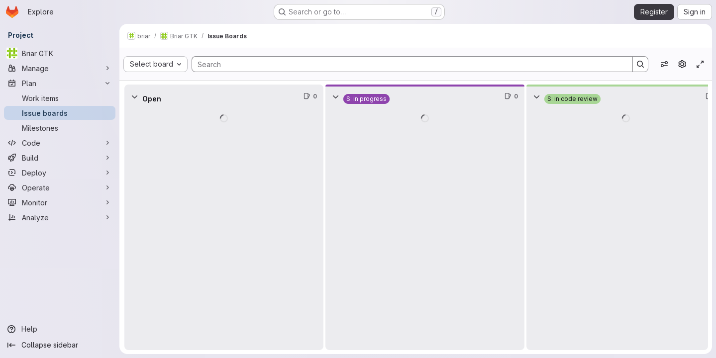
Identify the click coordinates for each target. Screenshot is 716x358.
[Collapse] (134, 96)
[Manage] (59, 68)
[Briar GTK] (59, 53)
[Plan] (59, 83)
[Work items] (59, 98)
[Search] (407, 64)
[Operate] (59, 187)
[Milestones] (59, 128)
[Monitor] (59, 202)
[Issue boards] (59, 113)
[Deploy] (59, 172)
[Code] (59, 143)
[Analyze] (59, 217)
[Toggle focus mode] (700, 64)
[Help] (59, 329)
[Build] (59, 158)
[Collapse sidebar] (59, 345)
